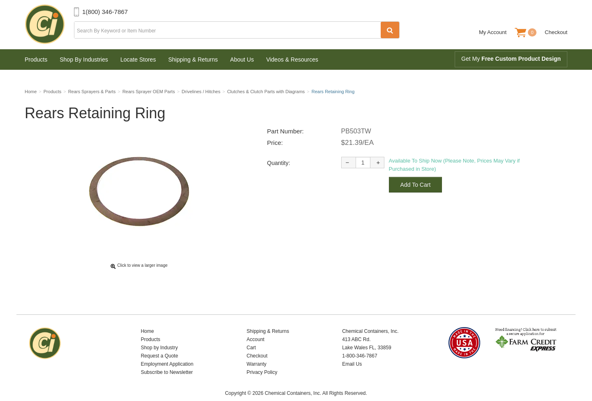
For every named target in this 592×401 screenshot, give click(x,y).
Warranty (256, 351)
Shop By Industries (84, 59)
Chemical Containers (49, 24)
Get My (511, 58)
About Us (242, 59)
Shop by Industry (159, 335)
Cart (251, 335)
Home (147, 318)
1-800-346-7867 (359, 343)
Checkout (556, 32)
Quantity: (278, 166)
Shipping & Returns (193, 59)
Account (255, 327)
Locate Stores (138, 59)
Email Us (352, 351)
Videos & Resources (292, 59)
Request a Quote (159, 343)
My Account (492, 32)
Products (36, 59)
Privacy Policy (262, 359)
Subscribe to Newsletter (167, 359)
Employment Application (167, 351)
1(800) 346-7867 (105, 11)
